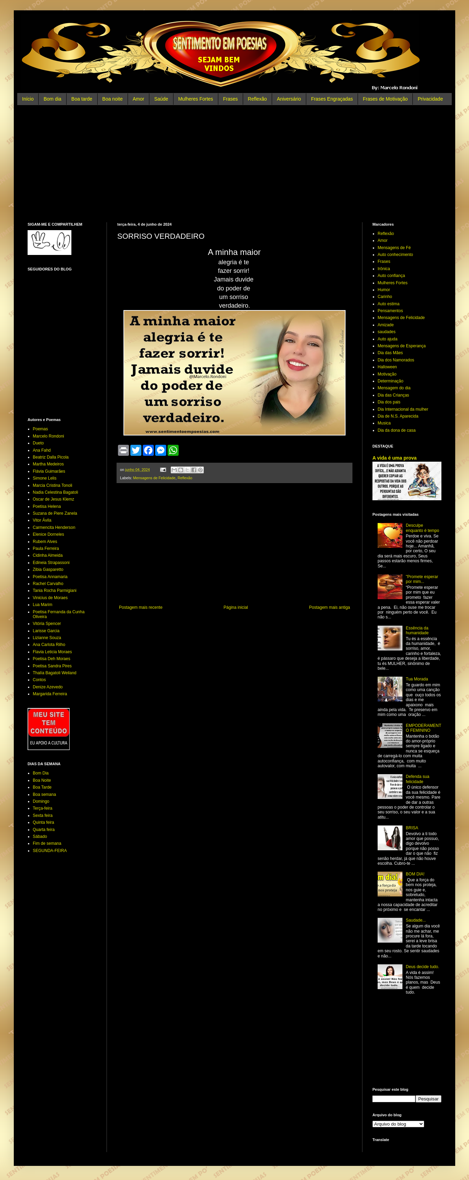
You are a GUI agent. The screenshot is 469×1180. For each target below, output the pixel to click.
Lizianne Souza (47, 637)
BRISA (412, 827)
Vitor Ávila (42, 520)
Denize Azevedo (48, 687)
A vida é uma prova (394, 458)
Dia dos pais (389, 402)
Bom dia (52, 99)
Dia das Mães (390, 352)
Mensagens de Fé (394, 247)
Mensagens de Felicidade (154, 478)
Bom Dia (41, 773)
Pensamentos (390, 310)
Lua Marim (42, 604)
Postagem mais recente (140, 607)
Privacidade (430, 99)
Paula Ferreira (46, 548)
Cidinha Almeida (48, 555)
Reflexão (257, 99)
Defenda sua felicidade (417, 779)
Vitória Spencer (47, 623)
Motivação (387, 374)
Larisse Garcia (46, 630)
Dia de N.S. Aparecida (398, 416)
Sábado (40, 836)
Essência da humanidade (417, 630)
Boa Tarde (42, 787)
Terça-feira (42, 808)
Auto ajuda (387, 339)
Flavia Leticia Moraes (52, 651)
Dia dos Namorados (396, 360)
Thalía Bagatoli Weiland (55, 672)
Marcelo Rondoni (48, 436)
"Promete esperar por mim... (422, 579)
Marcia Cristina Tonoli (52, 485)
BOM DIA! (415, 874)
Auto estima (388, 303)
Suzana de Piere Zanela (55, 513)
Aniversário (289, 99)
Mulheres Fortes (195, 99)
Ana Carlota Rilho (49, 644)
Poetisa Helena (47, 506)
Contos (39, 679)
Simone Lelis (45, 478)
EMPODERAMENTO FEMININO (423, 728)
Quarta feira (43, 829)
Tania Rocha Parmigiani (55, 590)
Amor (138, 99)
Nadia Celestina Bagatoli (55, 492)
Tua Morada (417, 679)
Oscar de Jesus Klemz (53, 499)
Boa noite (112, 99)
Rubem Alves (45, 541)
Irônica (384, 268)
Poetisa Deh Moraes (51, 658)
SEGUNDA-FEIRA (50, 850)
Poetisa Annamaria (50, 576)
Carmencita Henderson (54, 527)
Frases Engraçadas (332, 99)
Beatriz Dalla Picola (51, 457)
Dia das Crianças (393, 395)
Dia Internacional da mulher (403, 409)
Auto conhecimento (395, 254)
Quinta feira (43, 822)
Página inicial (235, 607)
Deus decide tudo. (422, 966)
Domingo (41, 801)
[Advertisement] (234, 163)
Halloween (387, 367)
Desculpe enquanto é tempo (422, 528)
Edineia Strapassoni (51, 562)
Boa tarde (81, 99)
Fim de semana (47, 843)
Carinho (385, 296)
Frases (230, 99)
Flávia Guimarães (49, 471)
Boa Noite (42, 780)
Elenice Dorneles (48, 534)
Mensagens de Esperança (402, 345)
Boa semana (44, 794)
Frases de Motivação (385, 99)
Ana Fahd (42, 450)
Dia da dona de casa (397, 430)
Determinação (390, 381)
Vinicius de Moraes (50, 597)
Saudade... (416, 920)
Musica (384, 423)
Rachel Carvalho (48, 583)
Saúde (161, 99)
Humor (384, 289)
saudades (387, 331)
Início (27, 99)
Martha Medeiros (48, 464)
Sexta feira (42, 815)
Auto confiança (391, 275)
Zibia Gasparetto (48, 569)
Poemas (40, 429)
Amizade (386, 324)
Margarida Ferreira (50, 693)
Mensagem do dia (394, 388)
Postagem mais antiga (329, 607)
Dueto (38, 443)
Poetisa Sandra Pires (52, 666)
